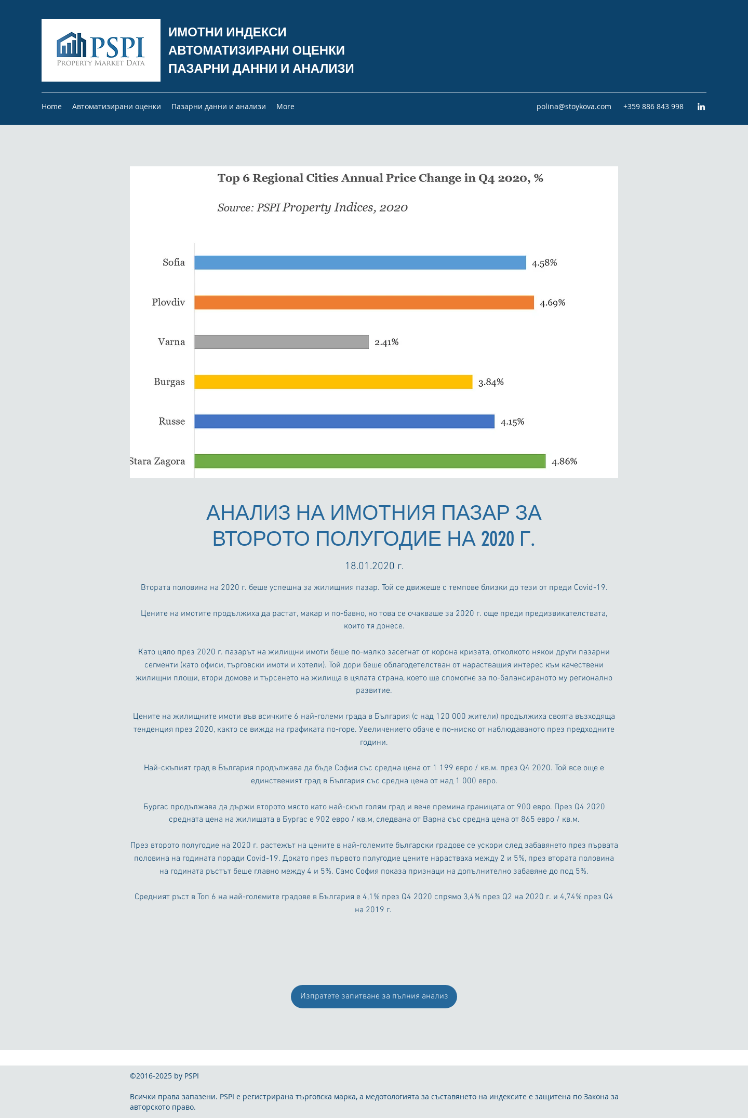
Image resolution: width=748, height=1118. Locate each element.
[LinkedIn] (701, 106)
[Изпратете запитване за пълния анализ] (374, 996)
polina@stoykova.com (574, 106)
